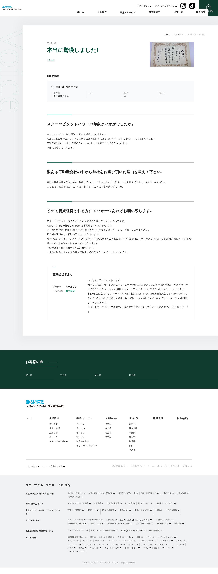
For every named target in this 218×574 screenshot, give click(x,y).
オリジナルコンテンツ (86, 446)
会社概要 (53, 424)
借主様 (98, 375)
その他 (132, 450)
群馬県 (132, 441)
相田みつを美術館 (134, 533)
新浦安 (111, 533)
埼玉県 (132, 437)
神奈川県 (133, 428)
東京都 (132, 424)
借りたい (80, 433)
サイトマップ (187, 466)
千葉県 (132, 433)
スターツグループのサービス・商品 (48, 485)
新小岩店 (70, 291)
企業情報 (116, 12)
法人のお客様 (82, 441)
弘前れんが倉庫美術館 (151, 533)
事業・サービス (136, 12)
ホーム (101, 12)
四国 (131, 446)
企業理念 (53, 433)
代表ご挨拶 (54, 428)
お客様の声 (156, 12)
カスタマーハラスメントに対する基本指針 (161, 466)
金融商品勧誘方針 (134, 466)
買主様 (29, 375)
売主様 (63, 375)
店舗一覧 (174, 12)
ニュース (53, 437)
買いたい (80, 428)
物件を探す (183, 418)
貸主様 (132, 375)
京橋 (106, 533)
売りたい (80, 424)
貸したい (80, 437)
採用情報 (190, 12)
